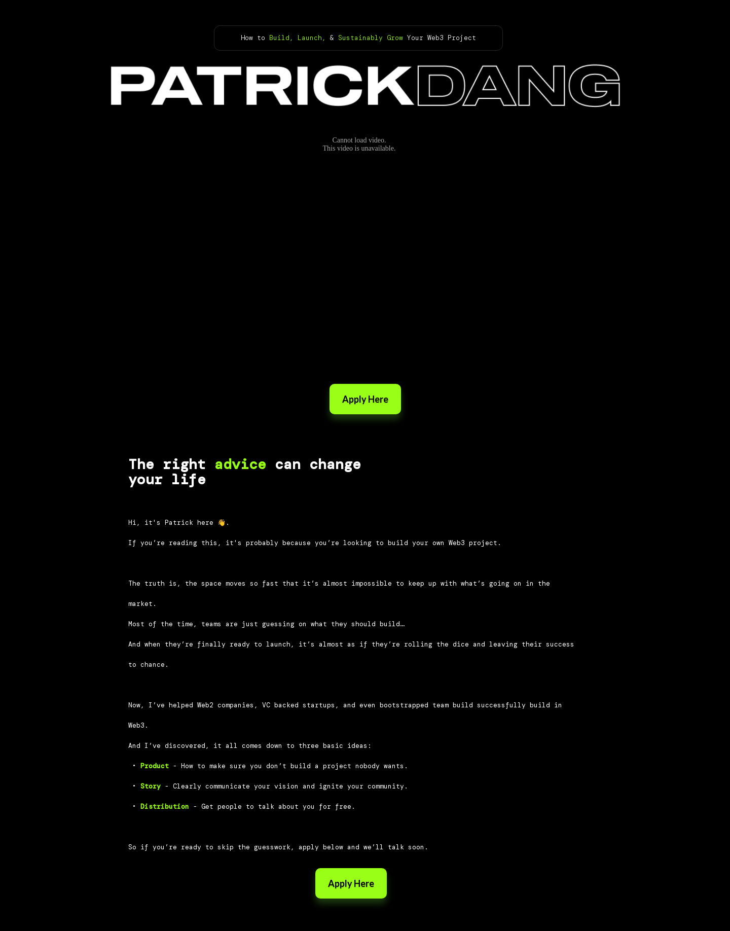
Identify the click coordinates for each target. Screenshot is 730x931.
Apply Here (365, 399)
